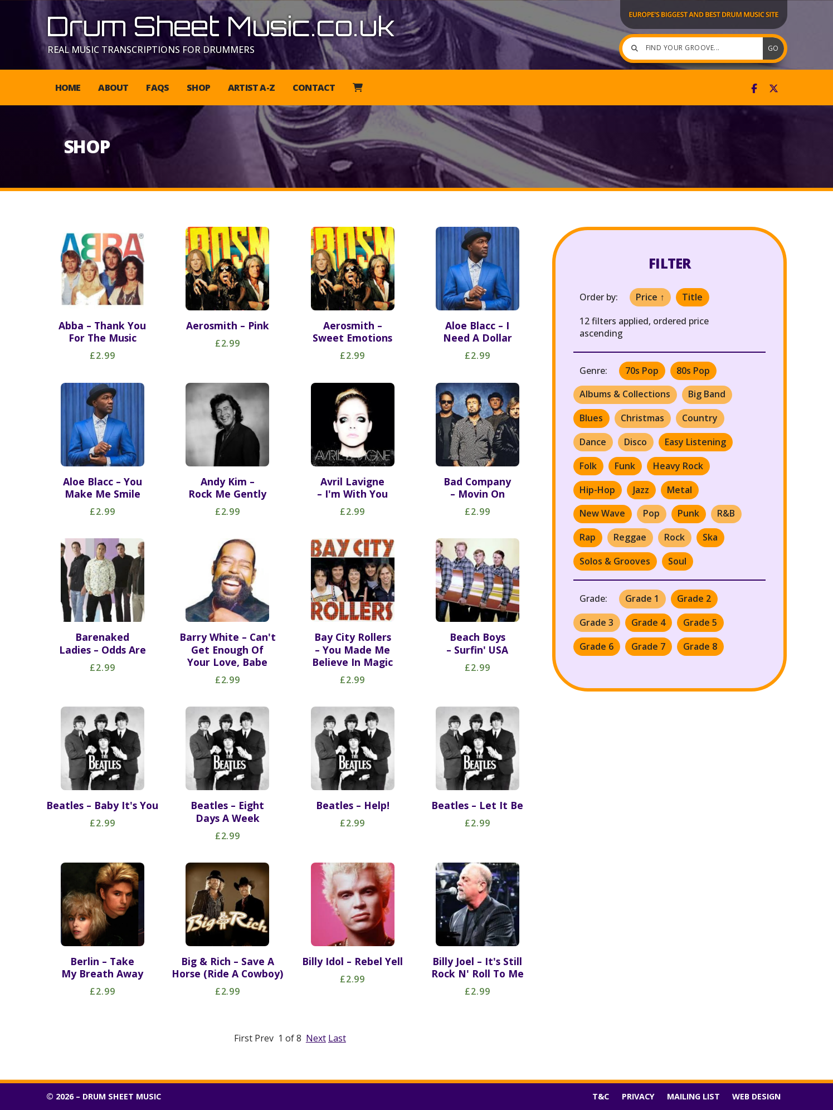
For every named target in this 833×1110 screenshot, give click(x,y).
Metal (679, 490)
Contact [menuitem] (314, 87)
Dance (592, 442)
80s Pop (693, 370)
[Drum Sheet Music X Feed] (773, 89)
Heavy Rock (678, 466)
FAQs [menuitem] (157, 87)
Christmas (642, 418)
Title (692, 297)
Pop (651, 513)
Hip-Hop (597, 490)
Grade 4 (648, 622)
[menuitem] (357, 87)
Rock (674, 537)
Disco (635, 442)
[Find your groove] (695, 48)
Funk (625, 466)
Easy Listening (695, 442)
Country (700, 418)
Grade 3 (596, 622)
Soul (677, 561)
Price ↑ (650, 297)
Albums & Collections (624, 394)
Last (337, 1038)
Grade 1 (642, 598)
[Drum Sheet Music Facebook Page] (754, 89)
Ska (710, 537)
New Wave (602, 513)
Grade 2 (694, 598)
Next (316, 1038)
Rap (587, 537)
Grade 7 (648, 646)
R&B (726, 513)
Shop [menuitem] (198, 87)
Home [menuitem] (68, 87)
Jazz (641, 490)
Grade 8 (700, 646)
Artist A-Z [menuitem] (251, 87)
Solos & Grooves (614, 561)
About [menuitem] (113, 87)
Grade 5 (700, 622)
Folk (588, 466)
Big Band (706, 394)
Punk (688, 513)
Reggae (629, 537)
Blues (591, 418)
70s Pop (642, 370)
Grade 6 (596, 646)
